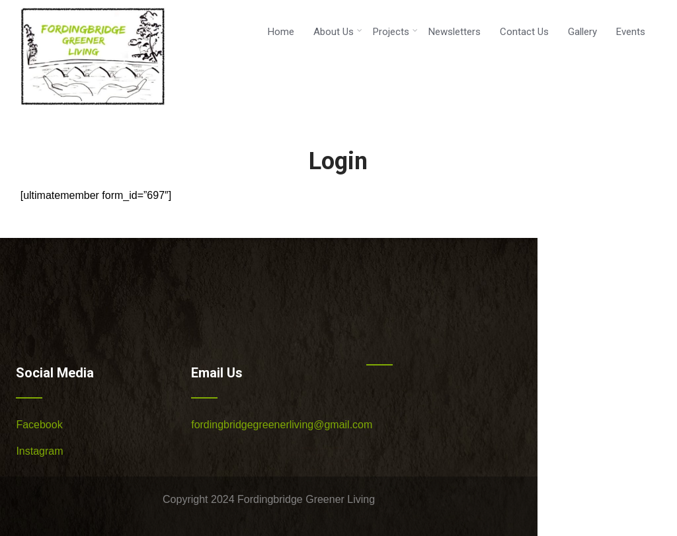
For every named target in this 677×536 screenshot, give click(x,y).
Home (281, 32)
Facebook (39, 424)
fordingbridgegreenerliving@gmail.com (281, 424)
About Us (337, 32)
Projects (395, 32)
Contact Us (524, 32)
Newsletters (454, 32)
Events (630, 32)
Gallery (582, 32)
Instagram (39, 451)
